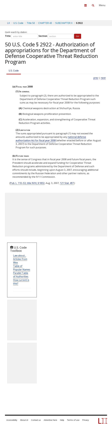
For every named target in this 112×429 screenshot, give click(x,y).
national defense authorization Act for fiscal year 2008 (51, 138)
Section (42, 36)
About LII (24, 420)
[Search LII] (93, 5)
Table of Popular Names (21, 267)
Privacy (85, 420)
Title (8, 36)
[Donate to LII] (85, 5)
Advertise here (50, 420)
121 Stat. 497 (67, 183)
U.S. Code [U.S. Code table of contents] (18, 23)
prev (95, 77)
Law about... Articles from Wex (20, 259)
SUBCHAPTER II (63, 23)
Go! (77, 36)
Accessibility (11, 420)
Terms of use (73, 420)
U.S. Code (14, 70)
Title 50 (31, 23)
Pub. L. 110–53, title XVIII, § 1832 (27, 183)
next (103, 77)
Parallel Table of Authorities (20, 274)
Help (62, 420)
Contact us (36, 420)
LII (8, 23)
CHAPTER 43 (45, 23)
